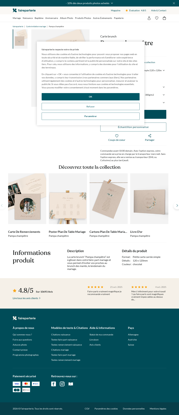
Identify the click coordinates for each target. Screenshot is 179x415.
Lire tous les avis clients (25, 298)
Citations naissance (60, 334)
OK (90, 96)
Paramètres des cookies (106, 408)
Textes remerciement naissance (66, 344)
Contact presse (20, 350)
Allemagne (133, 334)
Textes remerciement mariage (65, 360)
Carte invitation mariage (36, 26)
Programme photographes (26, 355)
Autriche (132, 339)
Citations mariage (60, 350)
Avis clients (95, 344)
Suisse (131, 344)
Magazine (115, 10)
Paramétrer (90, 116)
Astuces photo (20, 344)
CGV (87, 408)
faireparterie (24, 10)
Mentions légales (158, 408)
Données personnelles (134, 408)
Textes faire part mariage (63, 355)
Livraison (94, 339)
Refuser (90, 106)
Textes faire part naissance (64, 339)
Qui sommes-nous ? (22, 334)
